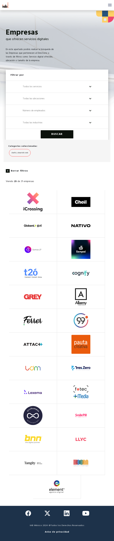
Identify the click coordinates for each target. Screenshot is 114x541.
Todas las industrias (32, 123)
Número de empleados (34, 111)
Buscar (56, 134)
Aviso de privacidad (57, 532)
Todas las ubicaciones (34, 99)
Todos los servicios (32, 87)
